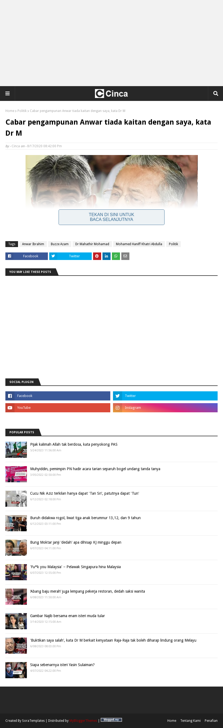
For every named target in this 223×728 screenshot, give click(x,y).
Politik (22, 111)
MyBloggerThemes (83, 721)
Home (9, 111)
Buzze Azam (60, 244)
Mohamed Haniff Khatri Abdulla (139, 244)
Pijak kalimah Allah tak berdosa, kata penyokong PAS (74, 444)
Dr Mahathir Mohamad (92, 244)
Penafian (211, 721)
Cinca (16, 146)
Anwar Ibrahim (33, 244)
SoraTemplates (33, 721)
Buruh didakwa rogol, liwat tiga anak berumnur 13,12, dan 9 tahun (85, 518)
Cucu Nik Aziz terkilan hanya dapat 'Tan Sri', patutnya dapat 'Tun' (84, 493)
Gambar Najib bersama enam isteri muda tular (67, 616)
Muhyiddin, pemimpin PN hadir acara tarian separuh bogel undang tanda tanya (95, 469)
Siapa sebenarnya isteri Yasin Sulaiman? (62, 665)
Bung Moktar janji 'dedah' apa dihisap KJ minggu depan (75, 542)
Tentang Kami (190, 721)
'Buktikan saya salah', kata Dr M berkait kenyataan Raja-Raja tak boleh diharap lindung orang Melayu (113, 640)
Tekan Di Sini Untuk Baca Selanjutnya (111, 217)
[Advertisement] (112, 43)
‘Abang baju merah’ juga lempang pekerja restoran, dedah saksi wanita (87, 591)
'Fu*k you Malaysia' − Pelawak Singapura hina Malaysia (75, 567)
